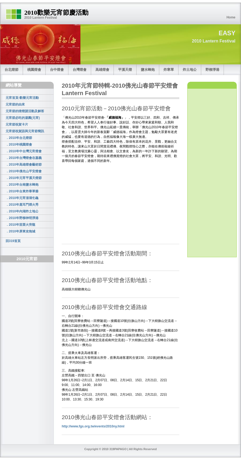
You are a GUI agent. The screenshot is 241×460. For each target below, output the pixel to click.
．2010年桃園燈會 (19, 144)
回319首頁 (13, 241)
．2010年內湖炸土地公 (22, 211)
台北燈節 (11, 70)
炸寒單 (169, 70)
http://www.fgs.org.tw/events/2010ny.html (93, 426)
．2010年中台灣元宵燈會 (24, 151)
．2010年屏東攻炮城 (20, 231)
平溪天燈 (125, 70)
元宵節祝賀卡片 (17, 124)
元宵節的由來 (15, 104)
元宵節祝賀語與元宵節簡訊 (25, 131)
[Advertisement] (28, 352)
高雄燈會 (102, 70)
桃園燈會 (34, 70)
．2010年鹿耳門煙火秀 (22, 204)
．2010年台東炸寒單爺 (22, 191)
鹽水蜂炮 (148, 70)
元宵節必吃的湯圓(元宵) (23, 118)
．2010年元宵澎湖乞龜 (22, 198)
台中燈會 (57, 70)
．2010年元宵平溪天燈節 (24, 178)
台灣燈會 (80, 70)
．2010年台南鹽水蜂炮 (22, 184)
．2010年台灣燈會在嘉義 (24, 158)
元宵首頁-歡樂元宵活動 (22, 98)
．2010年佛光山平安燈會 (24, 171)
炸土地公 (190, 70)
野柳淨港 (212, 70)
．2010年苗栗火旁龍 (20, 225)
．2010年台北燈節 (19, 138)
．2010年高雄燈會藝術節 (24, 164)
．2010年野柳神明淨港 (22, 218)
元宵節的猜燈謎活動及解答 (25, 111)
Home (231, 17)
